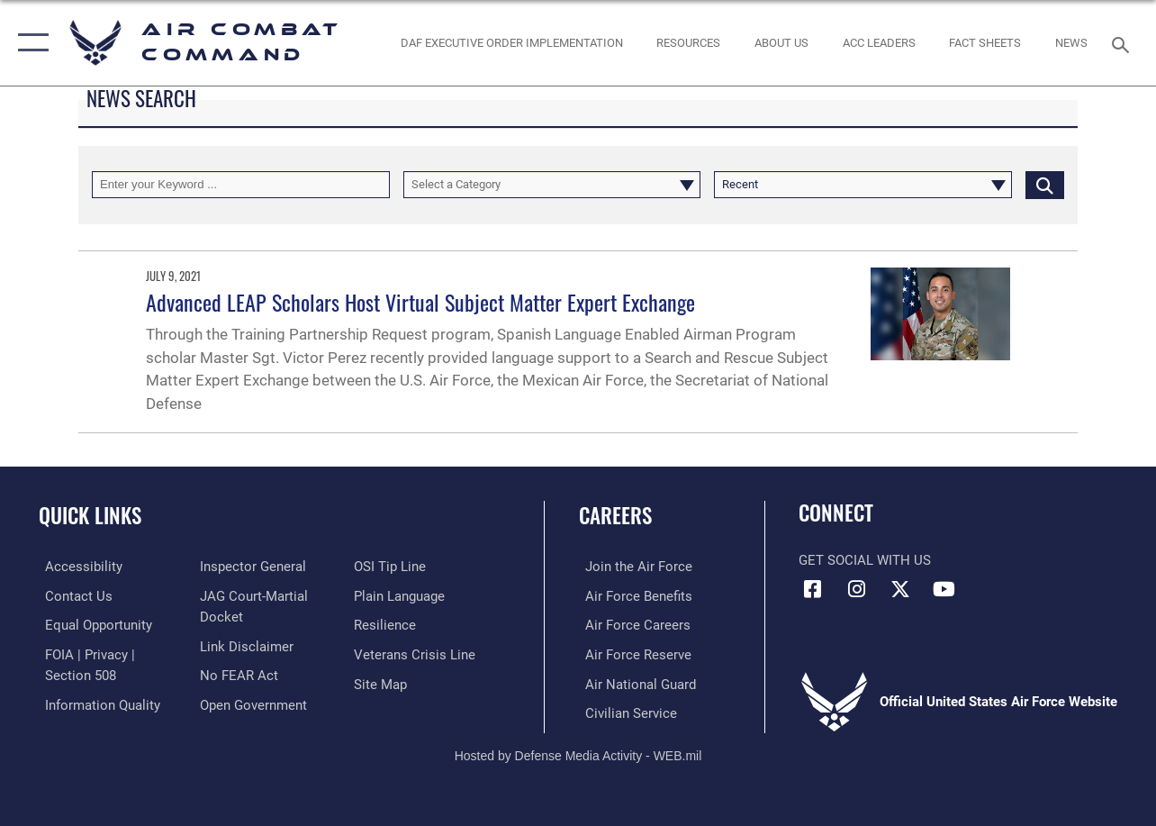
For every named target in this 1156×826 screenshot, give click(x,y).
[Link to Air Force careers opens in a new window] (631, 624)
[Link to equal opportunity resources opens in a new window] (92, 624)
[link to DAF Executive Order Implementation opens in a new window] (512, 43)
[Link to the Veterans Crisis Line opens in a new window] (416, 653)
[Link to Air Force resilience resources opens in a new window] (387, 624)
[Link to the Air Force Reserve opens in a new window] (632, 653)
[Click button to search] (1044, 184)
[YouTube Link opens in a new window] (944, 589)
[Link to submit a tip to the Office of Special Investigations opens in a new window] (392, 566)
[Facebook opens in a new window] (812, 589)
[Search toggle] (1123, 42)
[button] (29, 43)
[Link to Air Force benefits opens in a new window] (632, 595)
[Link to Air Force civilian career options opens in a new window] (625, 711)
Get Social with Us (865, 560)
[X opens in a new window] (900, 589)
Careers (615, 516)
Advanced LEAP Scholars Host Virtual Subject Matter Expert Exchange (420, 302)
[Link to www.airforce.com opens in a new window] (632, 566)
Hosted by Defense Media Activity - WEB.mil (578, 752)
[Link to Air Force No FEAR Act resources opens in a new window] (236, 674)
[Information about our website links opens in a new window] (244, 645)
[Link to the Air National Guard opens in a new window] (634, 682)
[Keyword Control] (241, 184)
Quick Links (90, 516)
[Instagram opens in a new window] (856, 589)
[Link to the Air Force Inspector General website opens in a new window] (250, 566)
